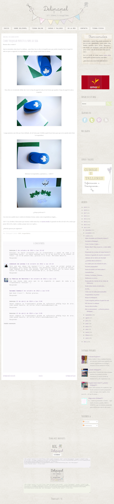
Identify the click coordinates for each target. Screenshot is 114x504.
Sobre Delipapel (20, 28)
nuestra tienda (45, 221)
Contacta (83, 28)
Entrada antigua (70, 376)
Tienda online (37, 28)
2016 (85, 216)
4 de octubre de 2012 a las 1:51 (42, 279)
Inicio (6, 28)
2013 (85, 224)
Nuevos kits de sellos (91, 306)
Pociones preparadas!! (91, 266)
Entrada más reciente (9, 376)
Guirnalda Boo (89, 272)
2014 (85, 222)
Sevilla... (87, 289)
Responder (13, 258)
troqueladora (26, 233)
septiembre (89, 315)
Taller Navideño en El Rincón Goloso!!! (96, 238)
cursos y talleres (55, 28)
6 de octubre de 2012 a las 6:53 (35, 291)
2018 (85, 210)
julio (87, 321)
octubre (88, 236)
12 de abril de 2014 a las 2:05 (29, 313)
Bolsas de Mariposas (91, 297)
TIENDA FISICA (98, 28)
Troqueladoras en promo (92, 294)
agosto (88, 318)
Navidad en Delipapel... (92, 241)
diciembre (89, 230)
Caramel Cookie (15, 291)
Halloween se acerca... (91, 278)
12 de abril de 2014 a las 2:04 (29, 301)
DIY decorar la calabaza (92, 303)
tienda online (107, 55)
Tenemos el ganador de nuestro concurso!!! (97, 255)
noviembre (89, 233)
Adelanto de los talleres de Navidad (95, 258)
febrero (88, 335)
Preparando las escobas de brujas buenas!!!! (97, 252)
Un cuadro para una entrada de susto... (96, 263)
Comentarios (87, 425)
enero (87, 338)
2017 (85, 213)
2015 (85, 219)
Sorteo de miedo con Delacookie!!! (95, 269)
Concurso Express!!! (94, 356)
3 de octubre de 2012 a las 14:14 (40, 264)
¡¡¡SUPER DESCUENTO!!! (93, 261)
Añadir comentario (10, 323)
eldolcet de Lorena (17, 264)
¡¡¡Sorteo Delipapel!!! (94, 370)
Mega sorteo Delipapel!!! (95, 398)
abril (87, 329)
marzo (88, 332)
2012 (85, 227)
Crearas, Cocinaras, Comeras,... (94, 275)
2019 (85, 207)
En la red (71, 28)
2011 (85, 342)
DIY (19, 233)
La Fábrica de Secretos (19, 279)
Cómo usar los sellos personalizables (95, 292)
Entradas (86, 422)
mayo (87, 326)
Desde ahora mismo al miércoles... (95, 286)
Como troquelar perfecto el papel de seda (97, 300)
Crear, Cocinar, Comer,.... (92, 244)
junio (87, 323)
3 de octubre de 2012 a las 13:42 (30, 250)
